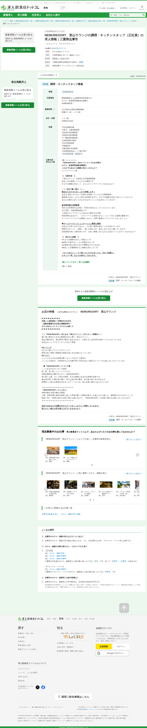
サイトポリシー (24, 707)
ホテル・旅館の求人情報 (70, 514)
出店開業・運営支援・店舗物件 (48, 715)
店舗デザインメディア (35, 720)
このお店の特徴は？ (48, 75)
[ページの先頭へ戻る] (124, 608)
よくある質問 (32, 673)
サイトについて (24, 669)
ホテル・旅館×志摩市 (57, 559)
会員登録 (104, 646)
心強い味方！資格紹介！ (66, 647)
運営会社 (21, 681)
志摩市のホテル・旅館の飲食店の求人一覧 (90, 21)
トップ (5, 21)
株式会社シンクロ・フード (90, 709)
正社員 (133, 21)
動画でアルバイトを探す (27, 649)
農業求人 (53, 720)
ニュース (21, 673)
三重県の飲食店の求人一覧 (44, 21)
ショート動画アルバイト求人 (76, 720)
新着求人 (8, 15)
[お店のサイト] (60, 48)
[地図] (81, 62)
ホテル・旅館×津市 (57, 553)
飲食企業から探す (24, 645)
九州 (67, 619)
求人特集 (22, 15)
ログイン (121, 646)
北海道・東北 (77, 619)
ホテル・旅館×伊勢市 (57, 556)
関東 (48, 619)
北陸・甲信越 (89, 619)
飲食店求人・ (103, 715)
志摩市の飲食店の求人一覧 (64, 21)
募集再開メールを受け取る (19, 50)
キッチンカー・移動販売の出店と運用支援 (91, 718)
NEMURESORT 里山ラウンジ (118, 21)
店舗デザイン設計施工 (78, 715)
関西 (54, 619)
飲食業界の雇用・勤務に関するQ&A (70, 651)
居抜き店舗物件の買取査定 (56, 718)
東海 (11, 21)
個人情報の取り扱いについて (41, 707)
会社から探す (53, 15)
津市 (96, 561)
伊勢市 (114, 561)
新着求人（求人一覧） (26, 633)
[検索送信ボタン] (143, 15)
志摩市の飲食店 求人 (50, 514)
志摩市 (123, 561)
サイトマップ (58, 707)
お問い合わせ (23, 677)
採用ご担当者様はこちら (75, 696)
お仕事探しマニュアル (65, 643)
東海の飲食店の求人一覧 (24, 21)
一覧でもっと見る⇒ (133, 439)
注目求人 (36, 15)
